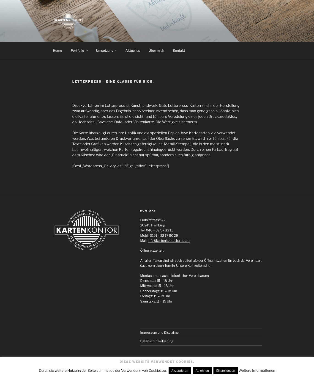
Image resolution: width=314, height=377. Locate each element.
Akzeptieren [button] (179, 370)
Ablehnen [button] (202, 370)
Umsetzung (107, 50)
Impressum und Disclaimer (160, 332)
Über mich (156, 50)
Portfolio (79, 50)
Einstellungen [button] (225, 370)
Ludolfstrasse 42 (152, 220)
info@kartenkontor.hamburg (168, 240)
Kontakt (179, 50)
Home (57, 50)
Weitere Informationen (256, 371)
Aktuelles (133, 50)
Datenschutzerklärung (156, 341)
